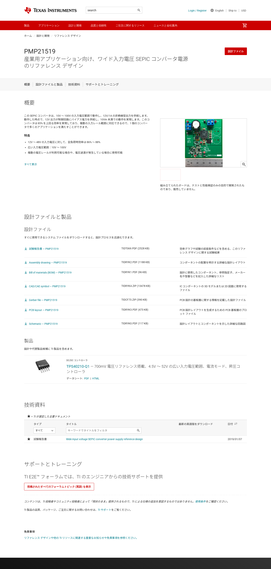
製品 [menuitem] (26, 25)
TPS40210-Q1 (78, 366)
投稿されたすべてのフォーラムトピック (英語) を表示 (59, 486)
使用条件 (200, 501)
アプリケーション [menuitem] (48, 25)
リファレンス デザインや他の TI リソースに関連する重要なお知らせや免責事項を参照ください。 (81, 537)
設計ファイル (236, 51)
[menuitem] (244, 25)
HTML (95, 378)
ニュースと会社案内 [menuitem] (165, 25)
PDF (86, 378)
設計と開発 (43, 35)
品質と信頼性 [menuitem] (99, 25)
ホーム (28, 35)
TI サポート (104, 509)
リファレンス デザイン (67, 35)
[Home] (50, 10)
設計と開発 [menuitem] (75, 25)
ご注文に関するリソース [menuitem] (130, 25)
